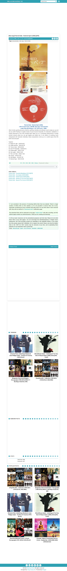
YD (24, 163)
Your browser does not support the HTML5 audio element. (33, 167)
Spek (21, 228)
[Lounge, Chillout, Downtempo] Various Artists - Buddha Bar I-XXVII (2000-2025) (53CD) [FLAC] (47, 540)
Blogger (44, 569)
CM (27, 163)
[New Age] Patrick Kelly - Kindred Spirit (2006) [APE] (24, 36)
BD (29, 163)
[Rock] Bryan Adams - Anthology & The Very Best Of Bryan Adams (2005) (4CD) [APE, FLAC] (46, 355)
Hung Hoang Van (31, 569)
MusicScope (16, 228)
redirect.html (39, 212)
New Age (21, 41)
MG (32, 163)
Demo (36, 163)
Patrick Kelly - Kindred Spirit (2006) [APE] (19, 176)
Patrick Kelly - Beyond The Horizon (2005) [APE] (21, 180)
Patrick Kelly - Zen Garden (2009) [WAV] (18, 175)
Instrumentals (15, 41)
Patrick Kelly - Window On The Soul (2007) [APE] (21, 178)
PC (21, 163)
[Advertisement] (33, 23)
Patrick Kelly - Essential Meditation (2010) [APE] (21, 173)
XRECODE (40, 228)
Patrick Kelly (27, 41)
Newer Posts (13, 246)
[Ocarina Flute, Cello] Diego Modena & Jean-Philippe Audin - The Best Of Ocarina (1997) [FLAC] (20, 355)
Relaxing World (30, 568)
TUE (15, 38)
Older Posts (54, 246)
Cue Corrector (27, 228)
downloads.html (28, 209)
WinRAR (34, 228)
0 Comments (29, 38)
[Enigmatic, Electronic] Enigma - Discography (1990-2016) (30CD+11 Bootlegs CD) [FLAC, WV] (20, 380)
